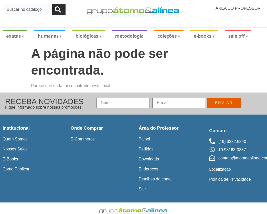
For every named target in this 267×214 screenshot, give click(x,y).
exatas (13, 36)
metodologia (129, 36)
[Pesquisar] (59, 9)
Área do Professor (238, 8)
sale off (236, 36)
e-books (202, 36)
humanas (48, 36)
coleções (167, 36)
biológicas (87, 36)
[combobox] (27, 9)
